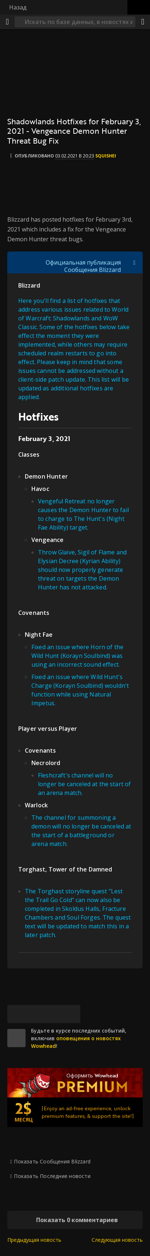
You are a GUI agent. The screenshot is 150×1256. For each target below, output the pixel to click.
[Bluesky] (16, 1014)
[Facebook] (35, 1014)
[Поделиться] (142, 22)
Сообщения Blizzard (92, 269)
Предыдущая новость (34, 1239)
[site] (16, 1038)
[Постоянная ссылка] (71, 1014)
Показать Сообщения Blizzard (52, 1161)
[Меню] (7, 22)
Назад (18, 7)
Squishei (105, 156)
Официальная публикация (83, 262)
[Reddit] (53, 1014)
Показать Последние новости (52, 1176)
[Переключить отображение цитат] (134, 262)
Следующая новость (117, 1239)
